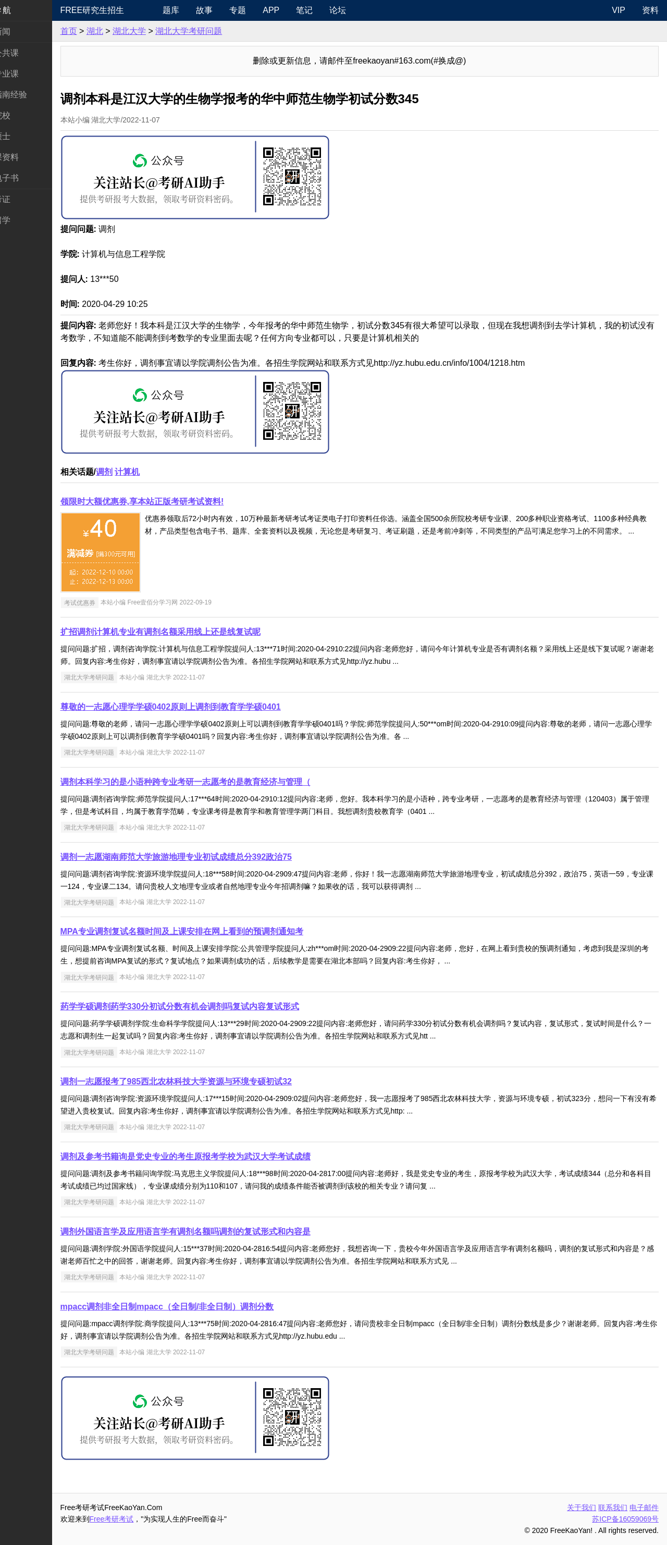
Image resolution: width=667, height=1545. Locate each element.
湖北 (126, 31)
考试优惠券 (111, 602)
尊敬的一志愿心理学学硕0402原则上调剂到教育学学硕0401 (202, 706)
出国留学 (25, 220)
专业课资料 (29, 157)
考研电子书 (29, 178)
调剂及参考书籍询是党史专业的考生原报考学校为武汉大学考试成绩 (217, 1156)
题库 (197, 10)
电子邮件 (644, 1507)
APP (297, 10)
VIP (618, 10)
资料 (650, 10)
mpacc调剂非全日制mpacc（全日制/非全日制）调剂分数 (198, 1306)
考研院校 (25, 115)
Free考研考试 (143, 1519)
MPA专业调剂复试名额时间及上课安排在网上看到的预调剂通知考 (213, 931)
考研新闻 (25, 31)
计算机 (158, 471)
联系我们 (612, 1507)
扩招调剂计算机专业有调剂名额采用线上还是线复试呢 (192, 631)
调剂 (135, 471)
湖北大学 (160, 31)
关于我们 (581, 1507)
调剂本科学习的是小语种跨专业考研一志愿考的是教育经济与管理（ (217, 781)
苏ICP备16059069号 (625, 1519)
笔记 (331, 10)
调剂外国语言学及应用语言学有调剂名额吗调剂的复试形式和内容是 (217, 1231)
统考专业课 (29, 73)
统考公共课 (29, 52)
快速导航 (25, 10)
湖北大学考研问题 (220, 31)
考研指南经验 (33, 94)
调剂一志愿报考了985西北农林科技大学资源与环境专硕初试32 (208, 1081)
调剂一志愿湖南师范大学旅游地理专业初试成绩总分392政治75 (208, 856)
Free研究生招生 (124, 10)
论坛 (364, 10)
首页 (100, 31)
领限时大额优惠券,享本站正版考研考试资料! (173, 501)
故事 (231, 10)
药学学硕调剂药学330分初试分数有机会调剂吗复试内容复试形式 (211, 1006)
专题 (264, 10)
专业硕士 (25, 136)
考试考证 (25, 199)
